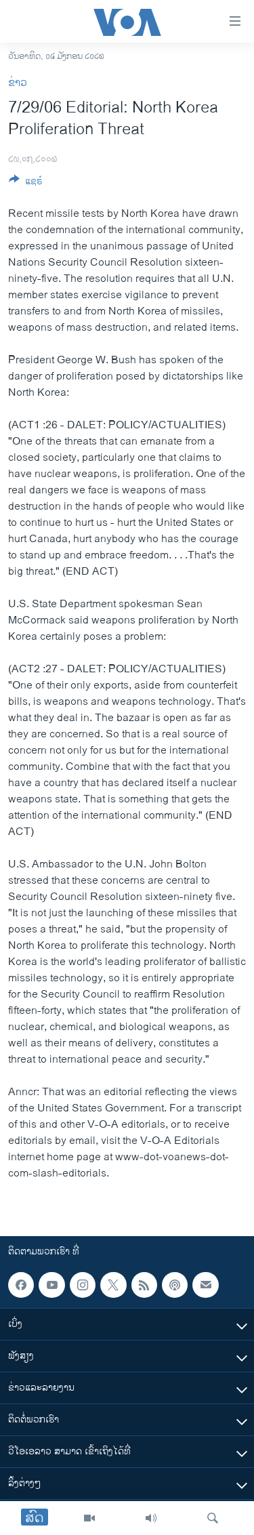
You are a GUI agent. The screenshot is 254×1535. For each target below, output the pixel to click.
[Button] (26, 183)
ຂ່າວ (17, 83)
